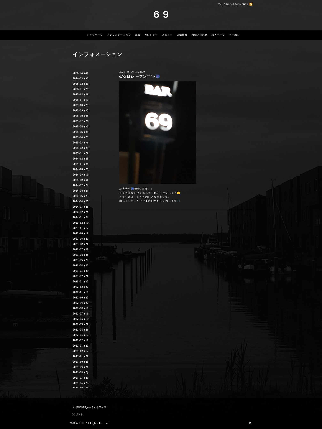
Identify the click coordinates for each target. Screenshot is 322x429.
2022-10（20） (82, 297)
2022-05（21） (82, 324)
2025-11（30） (82, 100)
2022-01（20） (82, 345)
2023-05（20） (82, 260)
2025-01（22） (82, 153)
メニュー (167, 35)
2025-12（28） (82, 94)
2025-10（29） (82, 105)
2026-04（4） (81, 73)
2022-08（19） (82, 308)
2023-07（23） (82, 249)
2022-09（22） (82, 303)
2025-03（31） (82, 142)
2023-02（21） (82, 276)
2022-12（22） (82, 287)
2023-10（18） (82, 233)
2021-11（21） (82, 356)
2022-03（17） (82, 335)
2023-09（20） (82, 239)
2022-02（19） (82, 340)
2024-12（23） (82, 158)
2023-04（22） (82, 265)
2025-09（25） (82, 110)
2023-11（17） (82, 228)
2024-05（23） (82, 196)
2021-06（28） (82, 383)
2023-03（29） (82, 271)
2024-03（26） (82, 206)
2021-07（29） (82, 377)
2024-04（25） (82, 201)
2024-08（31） (82, 180)
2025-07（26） (82, 121)
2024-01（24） (82, 217)
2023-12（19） (82, 222)
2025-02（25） (82, 148)
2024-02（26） (82, 212)
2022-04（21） (82, 329)
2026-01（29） (82, 89)
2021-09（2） (81, 367)
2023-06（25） (82, 255)
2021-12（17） (82, 351)
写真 (137, 35)
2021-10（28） (82, 361)
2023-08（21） (82, 244)
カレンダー (151, 35)
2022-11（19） (82, 292)
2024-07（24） (82, 185)
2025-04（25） (82, 137)
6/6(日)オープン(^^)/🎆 (139, 76)
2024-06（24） (82, 190)
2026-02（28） (82, 84)
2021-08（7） (81, 372)
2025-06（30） (82, 126)
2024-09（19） (82, 174)
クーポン (234, 35)
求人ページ (218, 35)
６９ (161, 14)
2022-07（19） (82, 313)
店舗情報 (182, 35)
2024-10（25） (82, 169)
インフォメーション (119, 35)
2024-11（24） (82, 164)
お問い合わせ (199, 35)
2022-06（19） (82, 319)
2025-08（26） (82, 116)
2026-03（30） (82, 78)
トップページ (95, 35)
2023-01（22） (82, 281)
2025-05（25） (82, 132)
